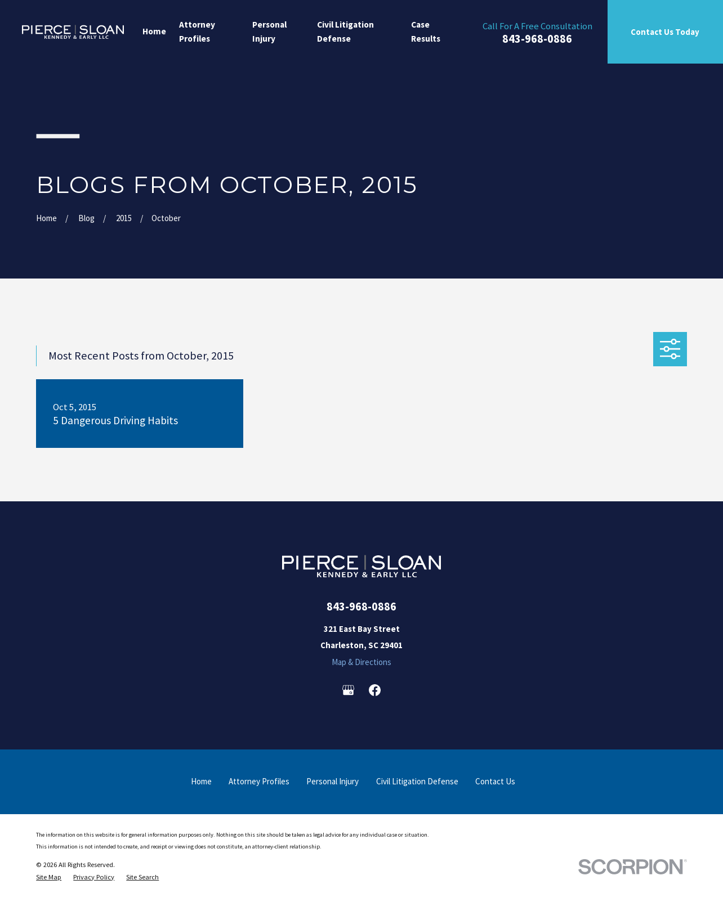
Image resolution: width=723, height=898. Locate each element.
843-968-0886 (537, 39)
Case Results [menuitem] (425, 31)
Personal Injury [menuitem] (269, 31)
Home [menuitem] (154, 31)
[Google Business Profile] (348, 690)
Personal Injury (332, 781)
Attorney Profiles (259, 781)
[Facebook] (375, 690)
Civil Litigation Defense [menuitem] (345, 31)
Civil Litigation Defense (417, 781)
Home (201, 781)
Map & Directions (361, 662)
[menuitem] (48, 877)
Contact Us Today (665, 31)
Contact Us (495, 781)
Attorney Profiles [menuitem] (197, 31)
